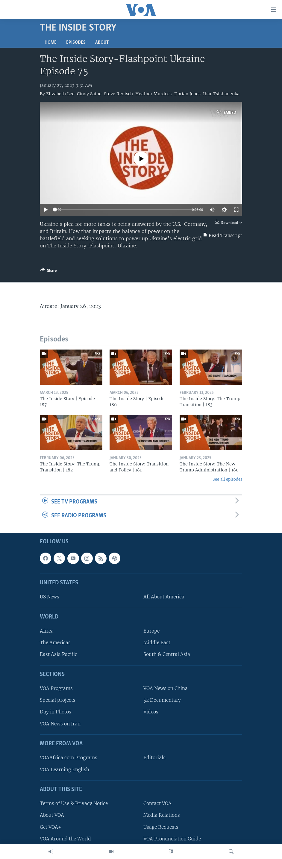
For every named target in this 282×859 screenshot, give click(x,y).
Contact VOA (157, 803)
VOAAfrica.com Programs (68, 757)
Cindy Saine (89, 93)
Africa (47, 631)
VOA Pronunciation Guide (172, 839)
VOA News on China (165, 688)
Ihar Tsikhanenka (221, 93)
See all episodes (227, 479)
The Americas (55, 642)
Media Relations (161, 815)
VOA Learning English (64, 769)
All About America (163, 597)
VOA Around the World (65, 839)
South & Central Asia (166, 654)
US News (49, 597)
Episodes (76, 42)
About (102, 42)
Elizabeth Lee (60, 93)
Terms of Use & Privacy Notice (74, 803)
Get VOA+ (50, 827)
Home (51, 42)
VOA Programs (56, 688)
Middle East (156, 642)
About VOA (52, 815)
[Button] (48, 271)
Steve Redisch (118, 93)
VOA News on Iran (60, 724)
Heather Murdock (153, 93)
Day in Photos (55, 712)
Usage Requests (160, 827)
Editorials (154, 757)
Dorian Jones (187, 93)
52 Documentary (162, 700)
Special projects (57, 700)
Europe (151, 631)
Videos (150, 712)
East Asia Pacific (58, 654)
